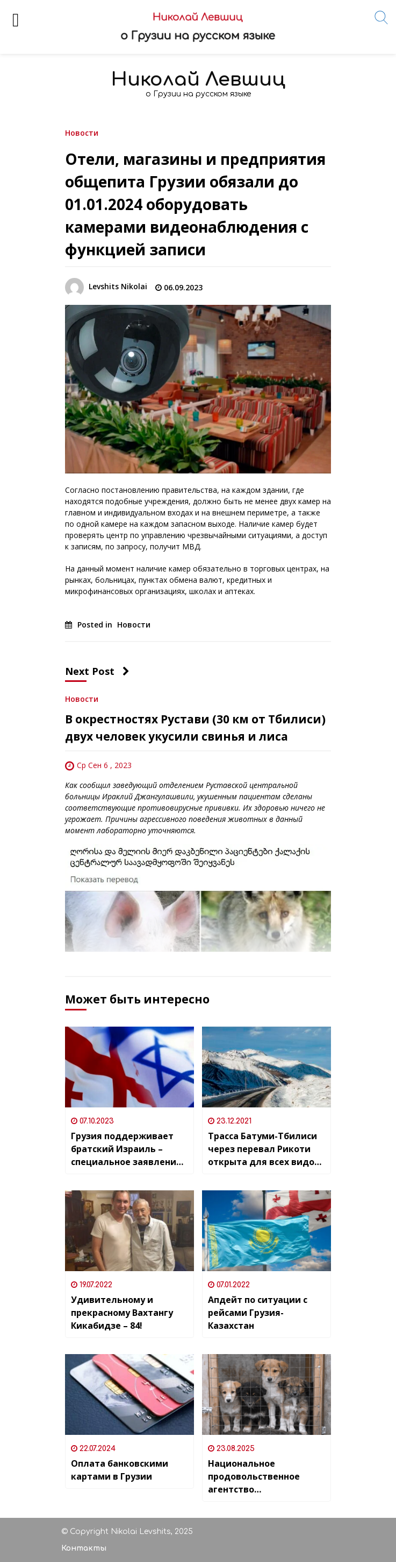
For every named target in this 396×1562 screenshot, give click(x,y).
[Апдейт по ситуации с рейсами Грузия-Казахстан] (266, 1230)
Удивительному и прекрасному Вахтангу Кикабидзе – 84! (122, 1312)
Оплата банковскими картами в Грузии (119, 1470)
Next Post (97, 671)
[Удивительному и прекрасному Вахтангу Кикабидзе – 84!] (129, 1230)
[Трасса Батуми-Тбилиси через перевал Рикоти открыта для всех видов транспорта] (266, 1067)
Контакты (83, 1548)
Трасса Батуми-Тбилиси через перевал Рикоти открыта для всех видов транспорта (264, 1149)
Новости (81, 132)
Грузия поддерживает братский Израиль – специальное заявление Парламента (126, 1149)
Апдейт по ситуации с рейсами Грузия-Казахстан (257, 1312)
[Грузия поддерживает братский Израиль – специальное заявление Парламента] (129, 1067)
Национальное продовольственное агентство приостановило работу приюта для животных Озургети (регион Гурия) (264, 1477)
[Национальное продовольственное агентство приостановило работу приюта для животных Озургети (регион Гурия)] (266, 1394)
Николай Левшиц (198, 79)
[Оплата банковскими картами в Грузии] (129, 1394)
